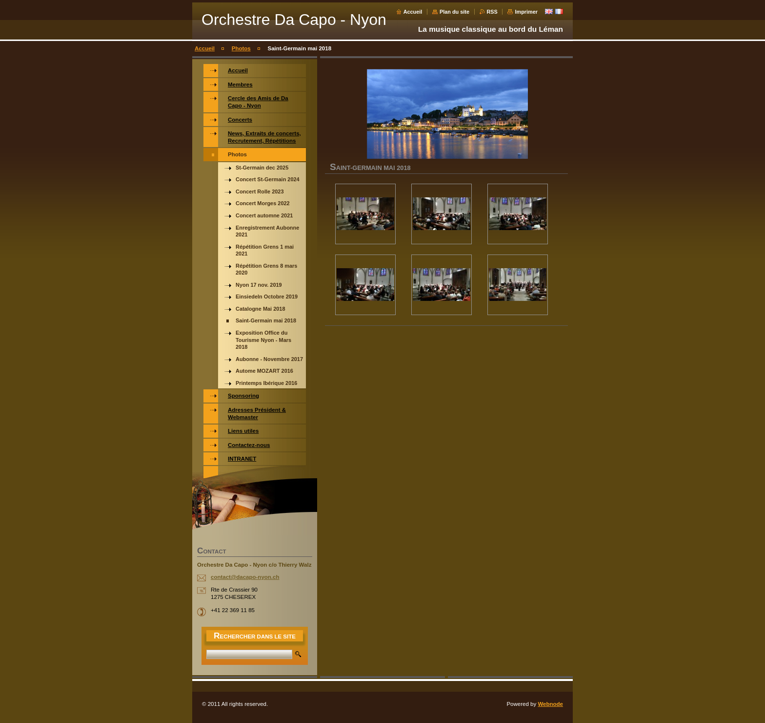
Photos (241, 48)
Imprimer (526, 12)
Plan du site (454, 12)
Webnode (550, 704)
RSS (492, 12)
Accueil (413, 12)
